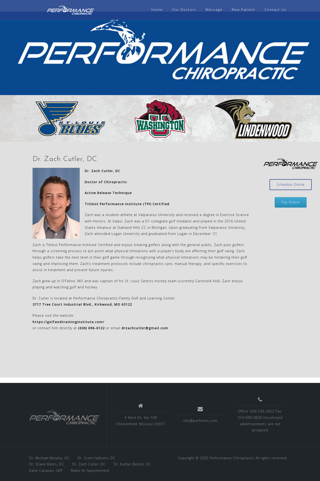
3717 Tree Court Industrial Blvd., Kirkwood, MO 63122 (82, 304)
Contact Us (275, 9)
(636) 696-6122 (91, 328)
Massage (214, 9)
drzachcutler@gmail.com (144, 328)
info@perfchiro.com (200, 420)
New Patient (243, 9)
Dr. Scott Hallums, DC (96, 458)
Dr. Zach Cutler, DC (89, 464)
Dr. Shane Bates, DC (46, 464)
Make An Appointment (90, 470)
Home (157, 9)
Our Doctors (184, 9)
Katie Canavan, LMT (46, 470)
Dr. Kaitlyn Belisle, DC (132, 464)
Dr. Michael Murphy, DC (49, 458)
